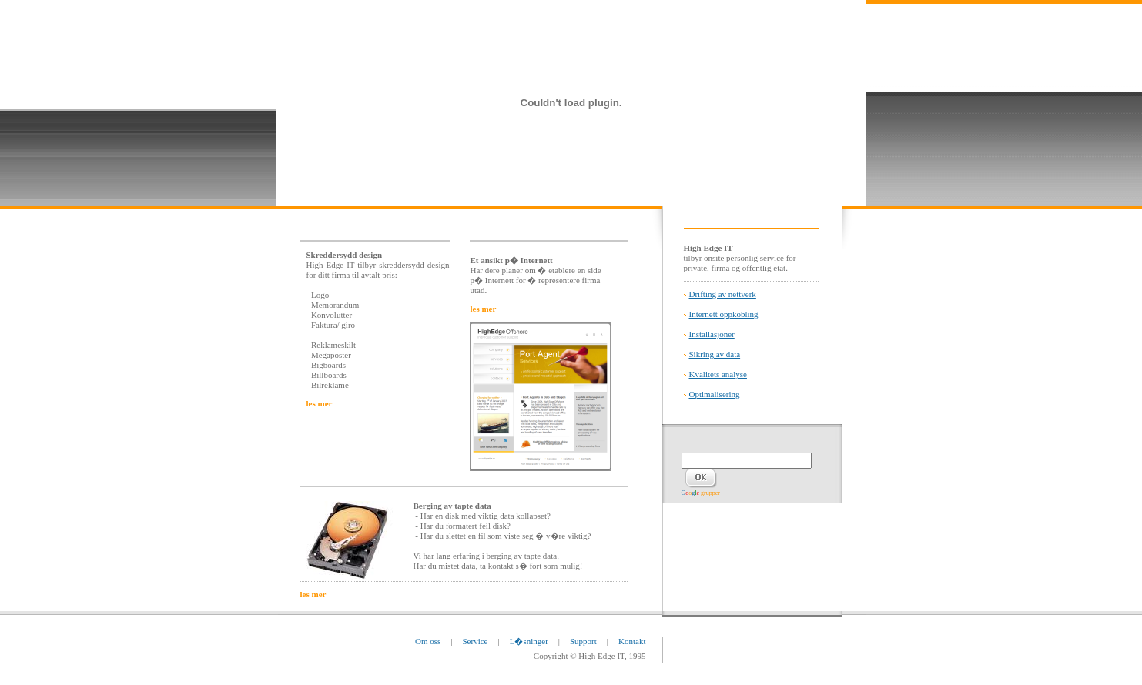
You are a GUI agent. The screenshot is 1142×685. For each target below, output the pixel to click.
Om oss (427, 641)
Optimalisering (714, 394)
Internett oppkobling (724, 314)
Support (583, 641)
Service (475, 641)
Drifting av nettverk (722, 294)
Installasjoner (712, 334)
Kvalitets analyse (718, 374)
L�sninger (529, 641)
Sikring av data (715, 354)
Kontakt (631, 641)
